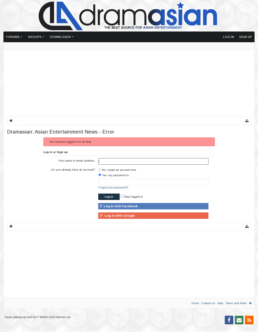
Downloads (60, 37)
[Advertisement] (129, 83)
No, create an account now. (117, 169)
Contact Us (208, 303)
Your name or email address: (76, 160)
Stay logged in (132, 196)
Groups (35, 37)
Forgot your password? (113, 187)
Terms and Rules (236, 303)
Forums (13, 37)
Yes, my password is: (113, 175)
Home (195, 303)
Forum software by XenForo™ (38, 324)
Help (220, 303)
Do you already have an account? (73, 169)
